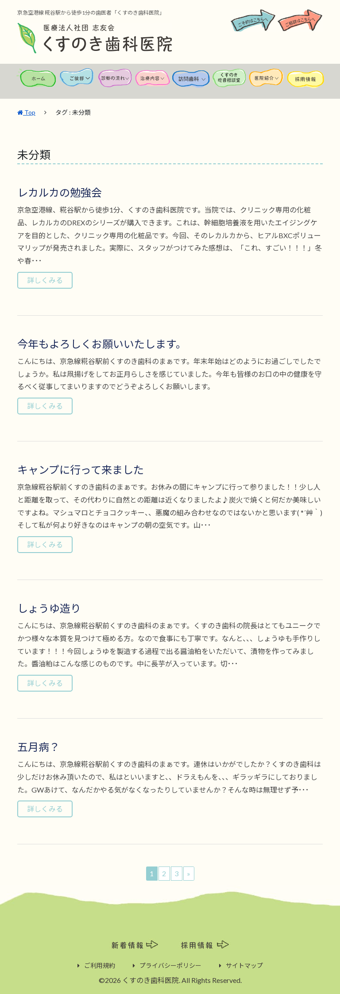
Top (26, 112)
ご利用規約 (99, 965)
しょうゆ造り (49, 607)
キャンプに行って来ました (80, 469)
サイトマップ (244, 965)
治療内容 (153, 82)
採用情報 (305, 82)
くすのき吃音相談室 (229, 82)
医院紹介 (267, 82)
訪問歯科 (191, 82)
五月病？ (38, 746)
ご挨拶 (77, 82)
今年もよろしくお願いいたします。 (101, 343)
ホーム (37, 82)
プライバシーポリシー (170, 965)
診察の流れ (115, 82)
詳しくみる (45, 279)
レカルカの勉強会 (59, 192)
